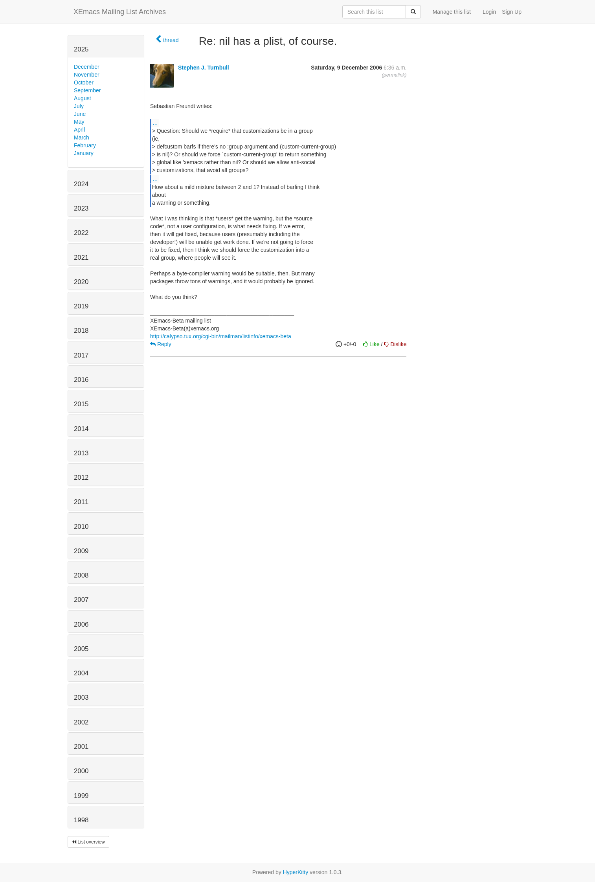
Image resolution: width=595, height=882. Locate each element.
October (84, 82)
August (82, 98)
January (84, 153)
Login (489, 12)
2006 (81, 624)
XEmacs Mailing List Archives (119, 12)
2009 (81, 551)
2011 (81, 502)
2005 (81, 649)
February (85, 145)
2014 (81, 429)
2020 (81, 282)
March (81, 137)
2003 (81, 697)
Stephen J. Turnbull (203, 67)
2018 (81, 330)
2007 (81, 599)
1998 (81, 820)
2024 (81, 184)
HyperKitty (296, 872)
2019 (81, 306)
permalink (394, 75)
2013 (81, 453)
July (79, 106)
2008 (81, 575)
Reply (160, 344)
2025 (81, 49)
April (79, 130)
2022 (81, 233)
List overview (88, 842)
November (86, 75)
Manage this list (452, 12)
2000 (81, 771)
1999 (81, 795)
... (155, 122)
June (80, 114)
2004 (81, 673)
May (79, 122)
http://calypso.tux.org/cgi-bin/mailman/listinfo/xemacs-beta (220, 336)
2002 (81, 722)
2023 (81, 208)
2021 (81, 257)
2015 (81, 404)
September (87, 90)
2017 (81, 355)
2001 (81, 746)
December (86, 67)
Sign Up (512, 12)
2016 (81, 379)
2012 (81, 477)
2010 (81, 526)
